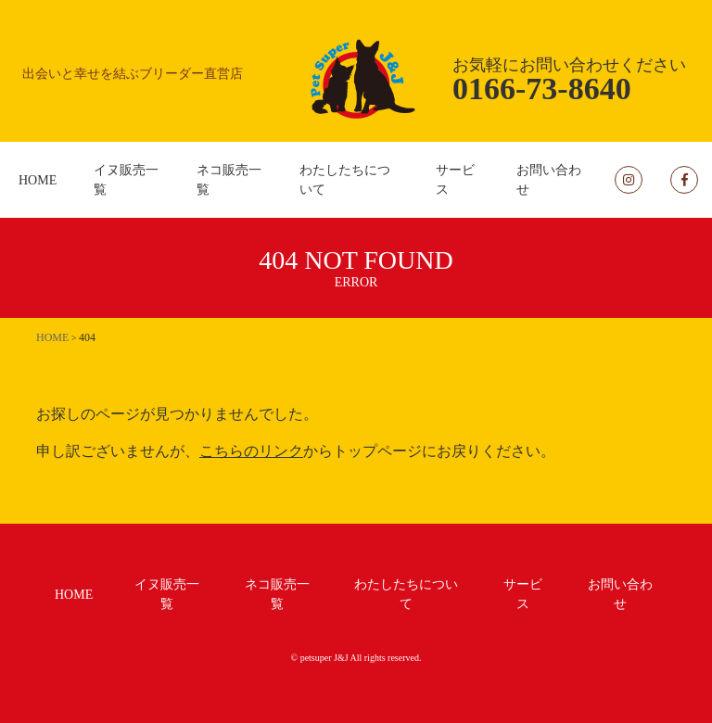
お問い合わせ (548, 180)
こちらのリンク (251, 451)
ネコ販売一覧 (229, 180)
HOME (38, 180)
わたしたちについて (344, 180)
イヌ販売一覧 (126, 180)
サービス (455, 180)
